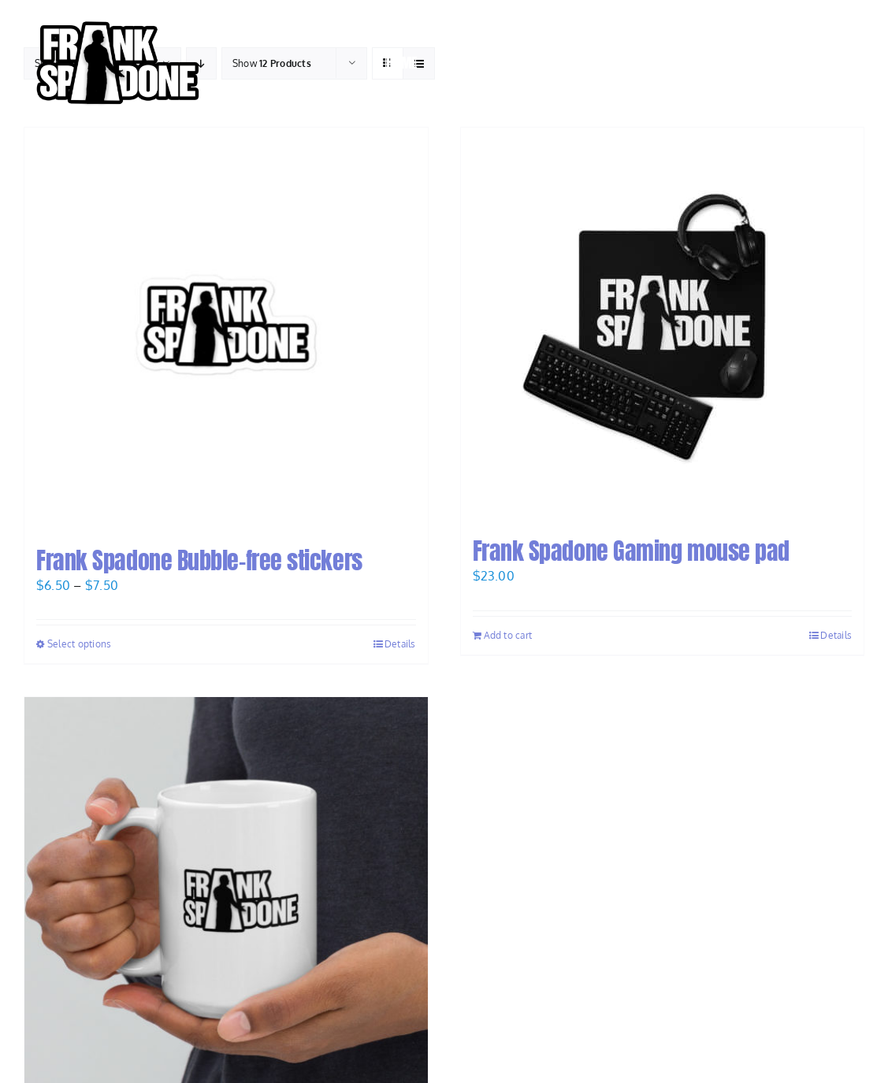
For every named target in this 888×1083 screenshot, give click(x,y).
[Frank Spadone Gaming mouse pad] (662, 324)
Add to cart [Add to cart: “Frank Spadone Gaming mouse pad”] (508, 635)
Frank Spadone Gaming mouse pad (631, 551)
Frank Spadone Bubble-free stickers (199, 560)
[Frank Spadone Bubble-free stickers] (226, 329)
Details (400, 644)
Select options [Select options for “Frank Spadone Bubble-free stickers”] (79, 644)
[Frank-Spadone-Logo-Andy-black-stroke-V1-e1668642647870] (116, 19)
